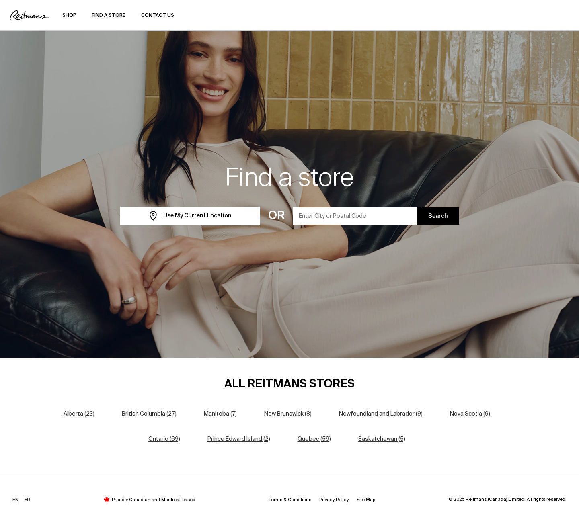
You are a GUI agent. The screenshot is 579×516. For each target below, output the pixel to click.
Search (438, 216)
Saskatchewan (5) (381, 439)
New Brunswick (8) (288, 413)
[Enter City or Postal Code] (355, 216)
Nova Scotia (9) (470, 413)
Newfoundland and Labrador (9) (381, 413)
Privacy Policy (334, 499)
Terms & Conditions (290, 499)
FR (27, 499)
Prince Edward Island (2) (238, 439)
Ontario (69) (164, 439)
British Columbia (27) (149, 413)
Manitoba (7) (220, 413)
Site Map (366, 499)
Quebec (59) (314, 439)
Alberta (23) (79, 413)
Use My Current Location (190, 216)
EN (15, 499)
